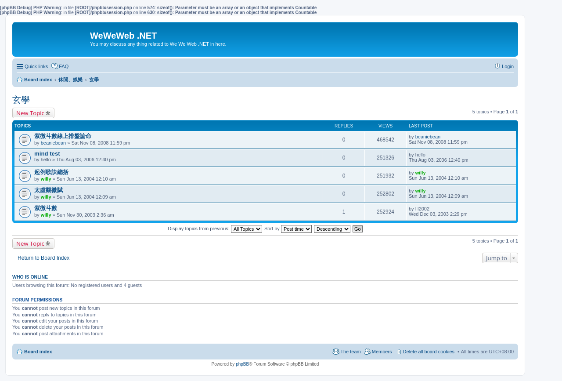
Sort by (288, 228)
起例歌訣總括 (51, 172)
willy (46, 178)
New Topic (30, 113)
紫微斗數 (45, 208)
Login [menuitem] (508, 66)
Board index (38, 351)
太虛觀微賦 (48, 190)
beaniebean (53, 142)
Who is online (30, 276)
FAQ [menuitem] (63, 66)
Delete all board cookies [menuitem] (428, 351)
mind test (47, 153)
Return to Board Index (43, 258)
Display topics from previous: (215, 228)
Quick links (36, 66)
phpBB (242, 364)
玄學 (21, 100)
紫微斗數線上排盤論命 (62, 136)
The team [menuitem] (350, 351)
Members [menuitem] (382, 351)
